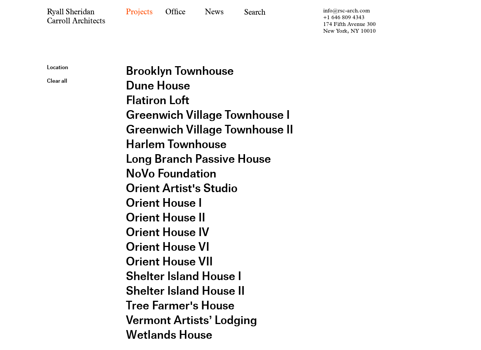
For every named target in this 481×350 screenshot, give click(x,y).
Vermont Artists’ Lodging (191, 320)
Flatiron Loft (157, 100)
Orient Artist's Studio (181, 188)
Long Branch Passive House (198, 159)
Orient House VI (167, 247)
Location (57, 67)
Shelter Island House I (183, 276)
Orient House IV (167, 232)
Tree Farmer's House (180, 305)
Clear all (57, 80)
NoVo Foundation (171, 173)
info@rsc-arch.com (346, 11)
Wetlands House (169, 335)
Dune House (158, 85)
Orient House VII (169, 261)
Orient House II (165, 217)
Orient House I (164, 203)
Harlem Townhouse (176, 144)
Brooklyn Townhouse (180, 71)
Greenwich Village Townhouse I (208, 115)
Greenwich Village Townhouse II (209, 129)
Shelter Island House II (185, 291)
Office (175, 12)
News (214, 12)
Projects (139, 12)
